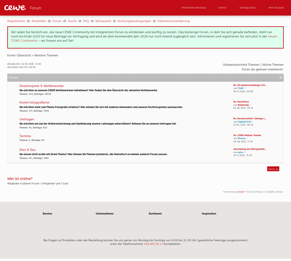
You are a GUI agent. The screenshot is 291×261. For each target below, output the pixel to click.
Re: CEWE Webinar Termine (247, 135)
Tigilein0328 (244, 121)
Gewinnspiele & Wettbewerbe (41, 86)
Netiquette (103, 21)
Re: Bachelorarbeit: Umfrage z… (250, 118)
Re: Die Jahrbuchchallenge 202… (250, 85)
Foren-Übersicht (19, 55)
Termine (25, 136)
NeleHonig (243, 105)
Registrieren (16, 21)
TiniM (241, 88)
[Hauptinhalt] (145, 109)
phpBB (240, 191)
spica (240, 152)
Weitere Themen (46, 55)
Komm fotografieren (34, 102)
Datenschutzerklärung (173, 21)
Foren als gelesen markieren (262, 69)
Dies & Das (27, 150)
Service (47, 213)
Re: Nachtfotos (241, 101)
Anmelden (39, 21)
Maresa (241, 138)
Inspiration (209, 213)
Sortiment (155, 213)
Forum (57, 21)
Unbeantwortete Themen (241, 64)
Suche (72, 21)
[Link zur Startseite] (43, 7)
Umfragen (26, 119)
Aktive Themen (273, 64)
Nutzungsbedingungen (134, 21)
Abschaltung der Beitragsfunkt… (250, 149)
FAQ (86, 21)
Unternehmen (105, 213)
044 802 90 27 (153, 244)
